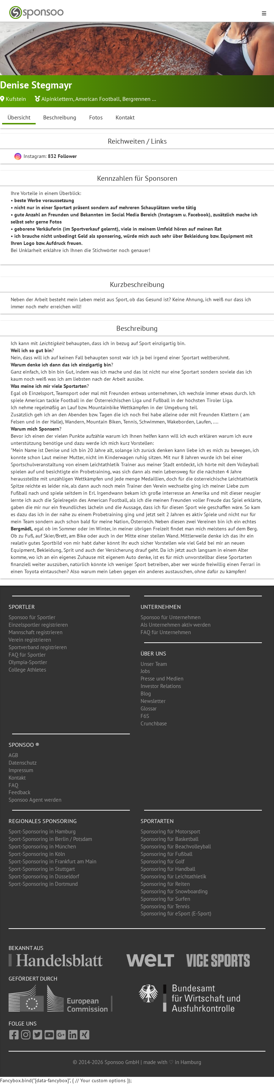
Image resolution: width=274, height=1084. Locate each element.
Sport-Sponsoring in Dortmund (43, 883)
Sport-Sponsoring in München (42, 846)
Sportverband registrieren (38, 647)
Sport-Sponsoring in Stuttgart (42, 868)
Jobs (145, 671)
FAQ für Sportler (27, 654)
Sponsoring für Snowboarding (174, 891)
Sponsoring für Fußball (166, 854)
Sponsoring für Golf (162, 861)
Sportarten (157, 820)
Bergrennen (136, 98)
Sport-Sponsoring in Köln (37, 854)
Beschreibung (59, 117)
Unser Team (154, 664)
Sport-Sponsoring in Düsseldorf (44, 876)
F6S (145, 716)
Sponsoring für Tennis (165, 906)
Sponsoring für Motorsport (170, 831)
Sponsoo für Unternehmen (171, 617)
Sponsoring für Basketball (169, 839)
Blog (146, 693)
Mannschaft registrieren (35, 632)
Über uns (153, 653)
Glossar (149, 708)
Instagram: (45, 156)
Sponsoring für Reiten (165, 883)
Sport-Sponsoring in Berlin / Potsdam (50, 839)
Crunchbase (154, 723)
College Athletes (27, 669)
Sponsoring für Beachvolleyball (176, 846)
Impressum (21, 770)
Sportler (22, 606)
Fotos (96, 117)
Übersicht (18, 117)
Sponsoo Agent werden (35, 799)
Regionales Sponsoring (43, 820)
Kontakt (125, 117)
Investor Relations (161, 686)
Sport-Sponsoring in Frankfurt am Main (52, 861)
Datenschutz (23, 762)
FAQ (13, 785)
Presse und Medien (162, 678)
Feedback (19, 792)
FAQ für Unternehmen (166, 632)
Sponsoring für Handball (168, 868)
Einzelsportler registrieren (38, 624)
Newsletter (153, 701)
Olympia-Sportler (28, 662)
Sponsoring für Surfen (165, 898)
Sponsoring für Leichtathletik (173, 876)
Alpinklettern (57, 98)
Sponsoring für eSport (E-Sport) (176, 913)
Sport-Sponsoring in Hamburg (42, 831)
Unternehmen (161, 606)
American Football (97, 98)
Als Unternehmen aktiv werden (175, 624)
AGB (13, 755)
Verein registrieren (30, 639)
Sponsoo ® (24, 744)
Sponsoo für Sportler (32, 617)
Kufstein (16, 98)
